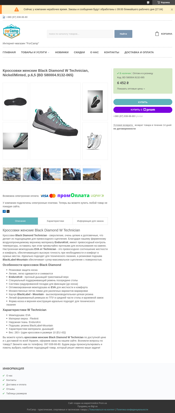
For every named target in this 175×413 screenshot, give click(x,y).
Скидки (79, 52)
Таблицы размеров (16, 393)
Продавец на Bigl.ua (88, 406)
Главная (9, 52)
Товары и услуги (34, 52)
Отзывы (10, 389)
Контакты (111, 52)
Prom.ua (103, 403)
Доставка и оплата (139, 52)
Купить (143, 102)
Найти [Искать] (123, 33)
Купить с (143, 109)
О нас (94, 52)
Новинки (62, 52)
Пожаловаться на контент (102, 409)
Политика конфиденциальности (132, 409)
